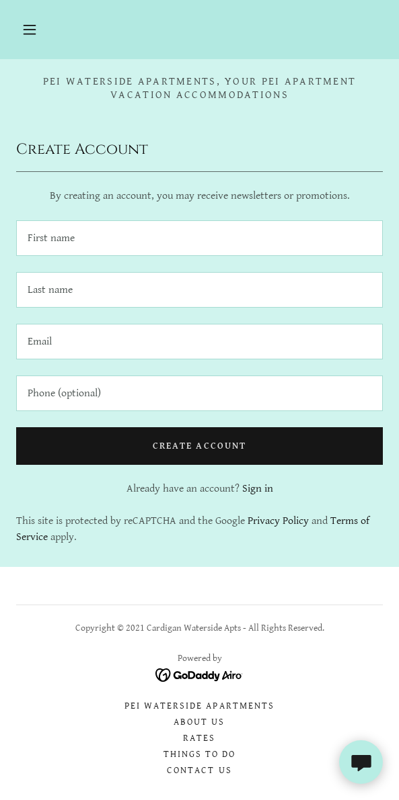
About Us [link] (199, 722)
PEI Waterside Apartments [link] (199, 706)
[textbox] (199, 238)
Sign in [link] (257, 488)
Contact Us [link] (199, 770)
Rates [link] (199, 738)
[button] (29, 29)
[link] (199, 674)
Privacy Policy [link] (278, 521)
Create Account (199, 446)
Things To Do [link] (199, 754)
